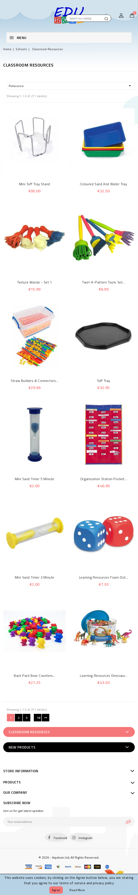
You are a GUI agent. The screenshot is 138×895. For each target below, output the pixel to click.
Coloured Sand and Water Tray (103, 184)
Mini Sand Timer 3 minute (34, 577)
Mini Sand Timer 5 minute (34, 478)
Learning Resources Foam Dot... (103, 577)
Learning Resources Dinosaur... (103, 675)
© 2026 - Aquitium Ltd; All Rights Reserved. (69, 857)
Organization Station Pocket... (103, 478)
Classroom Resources (29, 732)
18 (38, 717)
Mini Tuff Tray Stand (34, 184)
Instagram (85, 838)
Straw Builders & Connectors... (34, 380)
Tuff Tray (103, 380)
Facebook (61, 838)
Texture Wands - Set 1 (34, 282)
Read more (77, 890)
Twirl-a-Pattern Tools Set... (103, 282)
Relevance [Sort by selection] (70, 85)
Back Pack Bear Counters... (34, 675)
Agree (56, 890)
